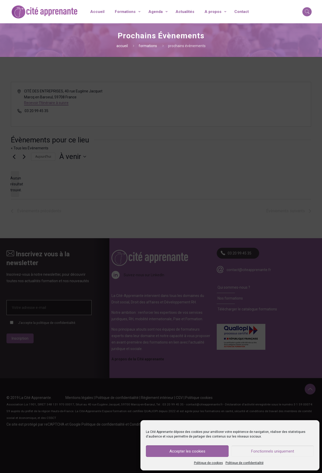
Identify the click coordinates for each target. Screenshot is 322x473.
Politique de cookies (208, 463)
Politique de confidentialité (245, 463)
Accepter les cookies (187, 451)
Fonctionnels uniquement (272, 451)
